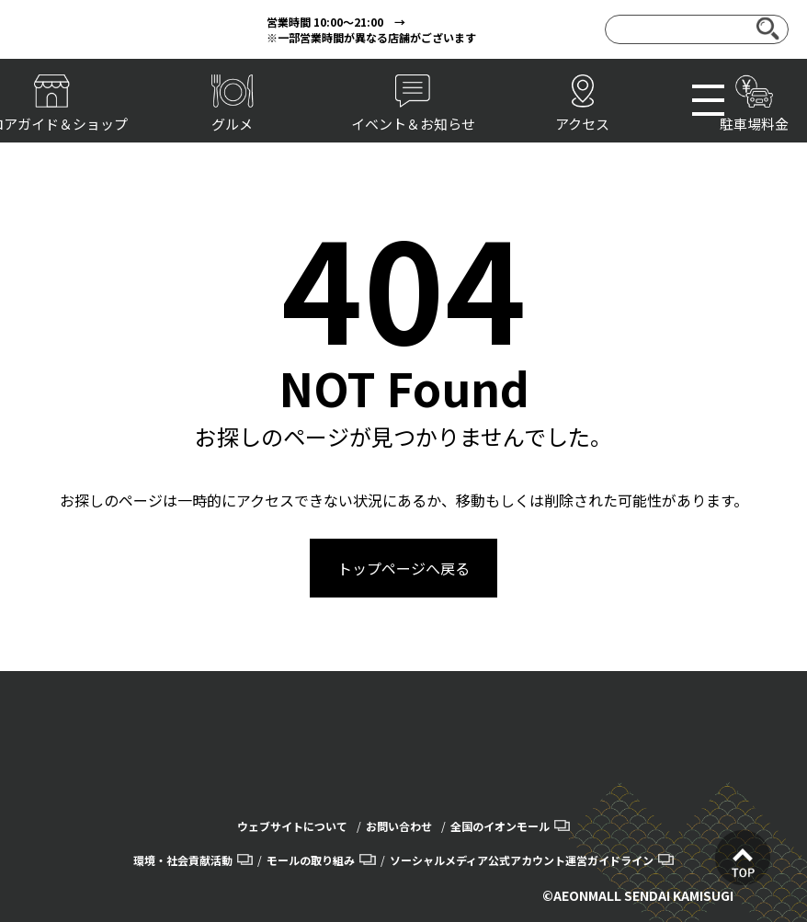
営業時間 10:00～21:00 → (336, 21)
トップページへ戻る (403, 568)
